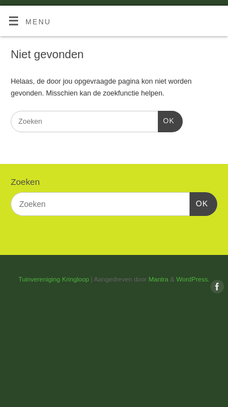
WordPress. (193, 279)
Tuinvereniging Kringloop (54, 279)
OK (166, 120)
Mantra (158, 279)
